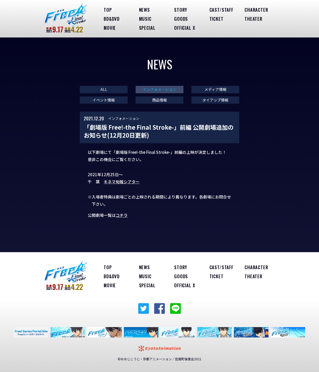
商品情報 (159, 100)
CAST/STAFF (221, 9)
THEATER (253, 18)
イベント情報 (104, 100)
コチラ (122, 215)
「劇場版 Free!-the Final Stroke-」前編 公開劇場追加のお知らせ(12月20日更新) (159, 131)
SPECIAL (147, 27)
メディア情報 (215, 89)
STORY (180, 9)
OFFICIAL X (184, 27)
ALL (103, 89)
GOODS (181, 18)
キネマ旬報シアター (122, 181)
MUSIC (145, 18)
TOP (108, 9)
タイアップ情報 (215, 100)
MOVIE (110, 27)
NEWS (144, 9)
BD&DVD (112, 18)
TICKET (216, 18)
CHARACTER (256, 9)
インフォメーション (159, 89)
